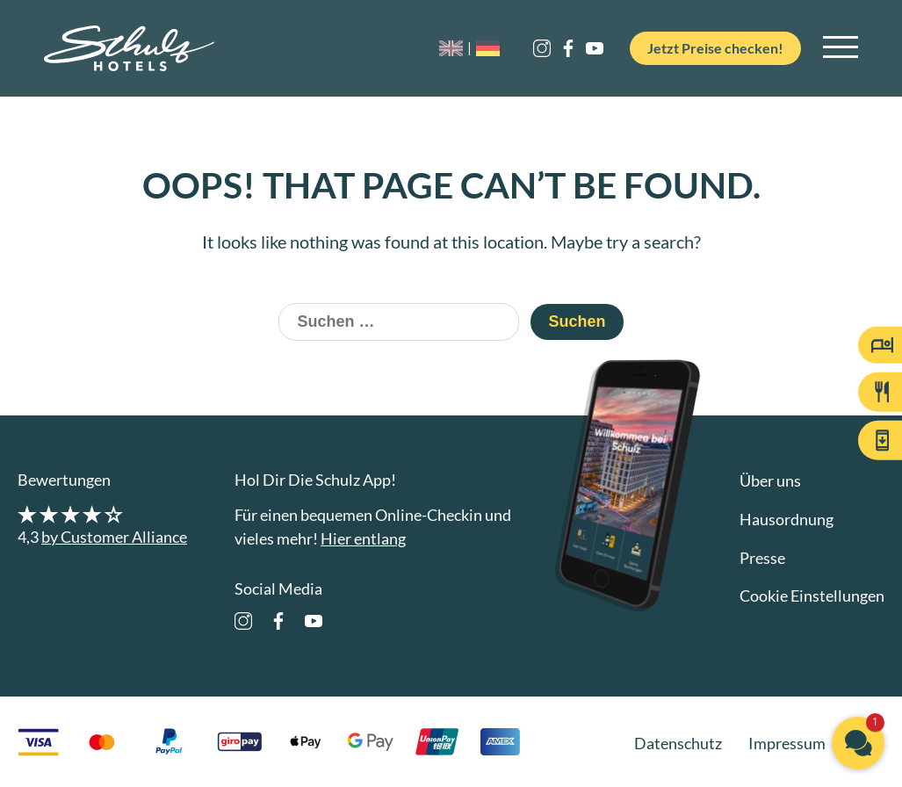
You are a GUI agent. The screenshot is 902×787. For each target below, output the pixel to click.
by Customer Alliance (114, 536)
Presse (762, 557)
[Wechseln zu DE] (475, 48)
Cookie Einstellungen (812, 595)
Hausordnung (786, 519)
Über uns (770, 480)
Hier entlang (363, 538)
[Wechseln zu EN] (444, 48)
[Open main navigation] (840, 48)
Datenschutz (678, 743)
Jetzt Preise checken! (708, 48)
